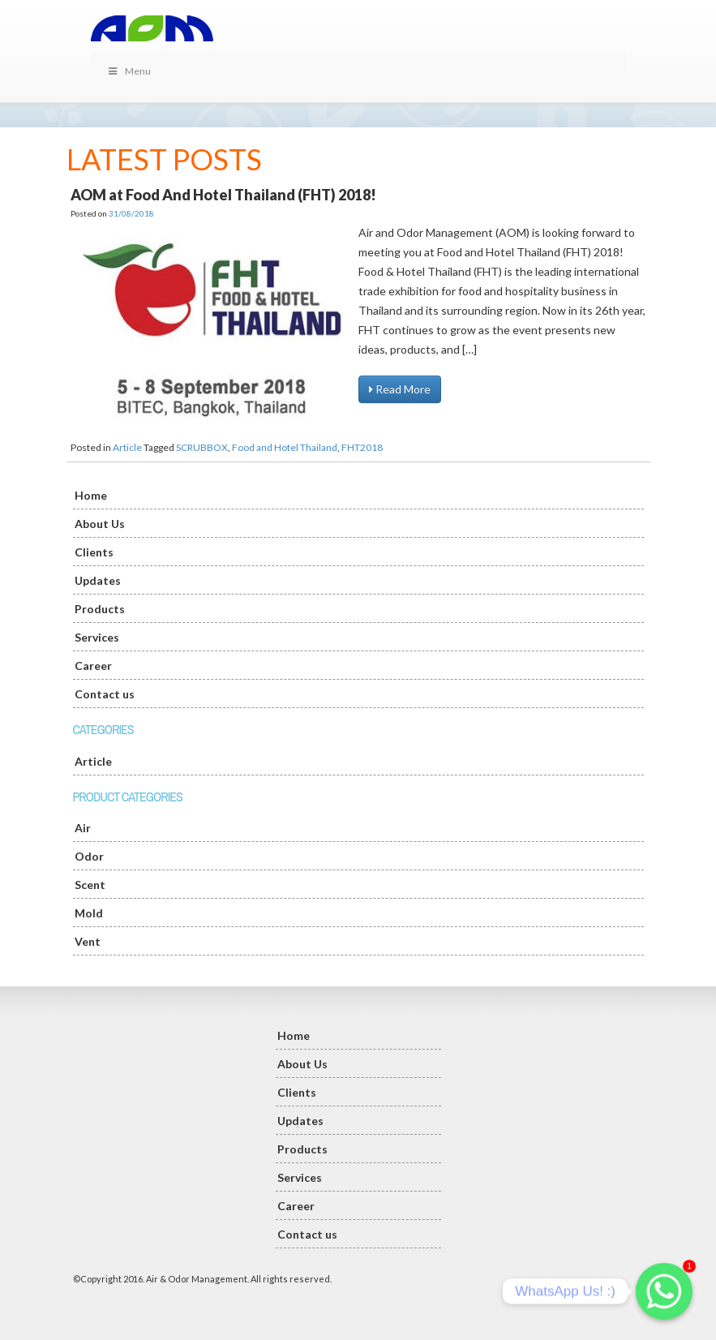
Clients (94, 552)
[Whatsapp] (664, 1291)
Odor (89, 856)
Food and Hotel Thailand (284, 447)
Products (100, 609)
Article (127, 447)
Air (83, 828)
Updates (98, 580)
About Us (100, 523)
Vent (88, 941)
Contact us (105, 694)
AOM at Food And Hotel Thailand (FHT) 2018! (223, 195)
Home (91, 495)
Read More (400, 389)
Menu (129, 71)
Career (93, 665)
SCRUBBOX (202, 447)
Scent (90, 884)
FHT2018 (362, 447)
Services (97, 637)
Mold (89, 913)
